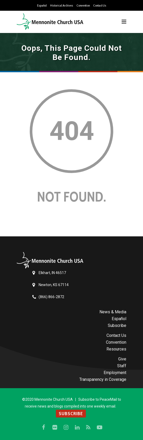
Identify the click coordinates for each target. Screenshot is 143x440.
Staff (121, 365)
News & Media (112, 311)
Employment (115, 372)
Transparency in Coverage (102, 379)
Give (122, 359)
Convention (83, 5)
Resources (116, 349)
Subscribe (117, 325)
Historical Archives (61, 5)
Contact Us (99, 5)
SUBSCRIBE (71, 413)
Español (42, 5)
